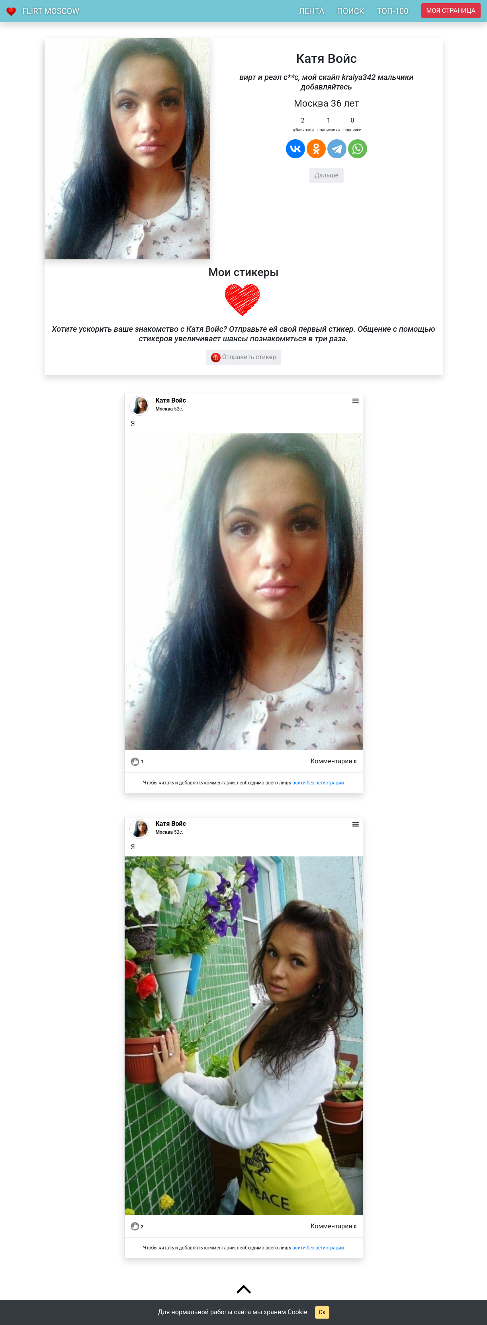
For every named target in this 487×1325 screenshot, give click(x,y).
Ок (322, 1312)
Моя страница (450, 10)
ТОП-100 (393, 11)
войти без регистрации (318, 783)
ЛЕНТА (312, 11)
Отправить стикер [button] (243, 357)
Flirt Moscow (50, 11)
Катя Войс (171, 400)
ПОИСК (350, 11)
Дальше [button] (326, 175)
